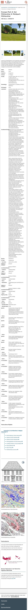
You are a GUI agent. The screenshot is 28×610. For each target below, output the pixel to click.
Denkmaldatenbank (12, 7)
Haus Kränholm (8, 445)
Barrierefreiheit (5, 607)
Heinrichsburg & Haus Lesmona (12, 435)
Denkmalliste (4, 7)
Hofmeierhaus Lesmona (10, 449)
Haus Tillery (8, 447)
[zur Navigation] (2, 2)
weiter (12, 578)
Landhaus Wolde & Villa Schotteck (12, 443)
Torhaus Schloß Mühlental (11, 437)
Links (2, 604)
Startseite (4, 601)
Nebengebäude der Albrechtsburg (12, 441)
